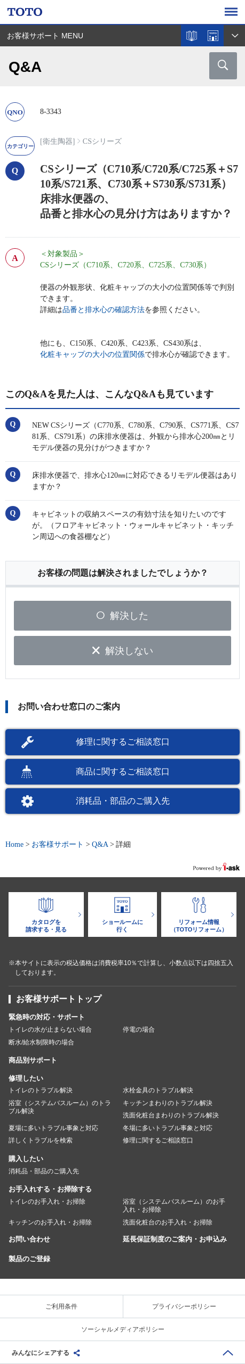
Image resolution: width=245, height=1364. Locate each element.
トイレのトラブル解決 (41, 1090)
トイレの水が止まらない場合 (50, 1029)
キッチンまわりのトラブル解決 (167, 1103)
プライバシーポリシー (184, 1306)
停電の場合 (139, 1029)
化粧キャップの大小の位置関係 (92, 354)
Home (14, 844)
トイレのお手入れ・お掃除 (47, 1201)
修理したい (26, 1078)
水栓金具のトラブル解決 (158, 1090)
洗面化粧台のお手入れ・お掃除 (167, 1222)
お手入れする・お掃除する (50, 1189)
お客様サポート (57, 844)
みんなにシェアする (40, 1353)
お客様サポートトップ (58, 998)
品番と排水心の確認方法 (103, 310)
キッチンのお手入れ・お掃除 (50, 1222)
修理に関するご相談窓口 (123, 741)
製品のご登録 (29, 1259)
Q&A (100, 844)
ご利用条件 (61, 1306)
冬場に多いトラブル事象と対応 (167, 1128)
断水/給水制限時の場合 (41, 1042)
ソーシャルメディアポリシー (122, 1329)
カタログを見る (191, 35)
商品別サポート (33, 1060)
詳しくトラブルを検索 (41, 1140)
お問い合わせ (29, 1239)
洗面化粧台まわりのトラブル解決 (171, 1115)
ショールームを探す (213, 35)
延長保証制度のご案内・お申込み (175, 1239)
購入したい (26, 1159)
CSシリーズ (102, 141)
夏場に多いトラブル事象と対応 (53, 1128)
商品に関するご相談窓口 (123, 771)
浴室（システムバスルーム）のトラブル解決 (60, 1107)
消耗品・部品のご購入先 (123, 800)
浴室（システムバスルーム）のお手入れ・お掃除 (174, 1206)
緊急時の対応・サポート (47, 1017)
